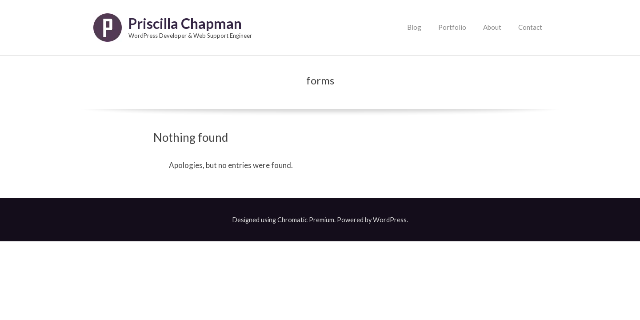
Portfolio (452, 27)
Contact (530, 27)
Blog (414, 27)
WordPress (390, 220)
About (492, 27)
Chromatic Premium (305, 220)
